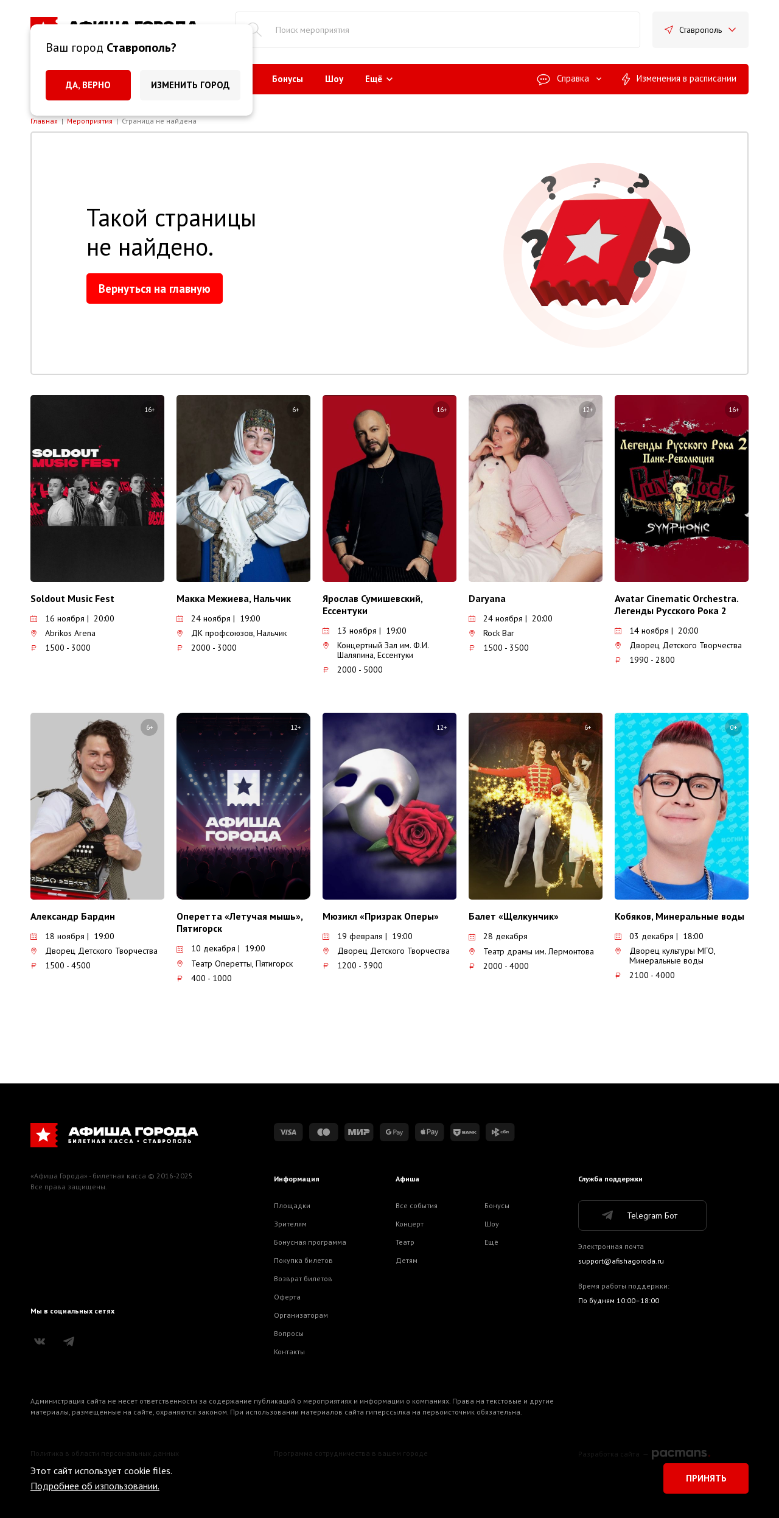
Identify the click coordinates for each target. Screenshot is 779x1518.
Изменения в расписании (679, 79)
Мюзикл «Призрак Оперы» (381, 916)
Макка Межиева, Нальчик (233, 598)
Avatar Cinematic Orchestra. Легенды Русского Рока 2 (676, 604)
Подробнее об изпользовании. (94, 1486)
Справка (570, 78)
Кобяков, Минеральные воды (679, 916)
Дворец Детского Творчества (678, 645)
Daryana (487, 598)
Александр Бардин (72, 916)
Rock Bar (491, 633)
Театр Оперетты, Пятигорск (234, 963)
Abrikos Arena (63, 633)
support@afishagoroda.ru (621, 1260)
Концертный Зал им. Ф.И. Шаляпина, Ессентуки (375, 650)
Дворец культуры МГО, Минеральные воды (665, 955)
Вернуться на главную (155, 288)
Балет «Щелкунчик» (514, 916)
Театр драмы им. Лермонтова (531, 951)
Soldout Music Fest (72, 598)
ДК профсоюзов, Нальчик (231, 633)
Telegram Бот (638, 1215)
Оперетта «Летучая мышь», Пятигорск (239, 922)
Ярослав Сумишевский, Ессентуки (372, 604)
